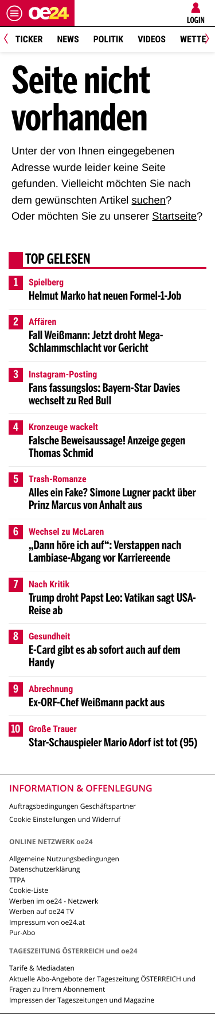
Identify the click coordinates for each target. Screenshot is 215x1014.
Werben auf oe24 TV (41, 911)
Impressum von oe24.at (47, 922)
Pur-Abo (22, 932)
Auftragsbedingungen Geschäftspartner (72, 806)
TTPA (17, 880)
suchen (149, 200)
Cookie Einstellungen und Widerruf (64, 819)
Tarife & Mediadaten (42, 968)
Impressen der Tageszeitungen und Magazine (81, 1000)
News (68, 39)
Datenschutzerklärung (44, 869)
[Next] (205, 40)
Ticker (29, 39)
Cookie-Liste (28, 890)
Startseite (174, 216)
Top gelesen (58, 260)
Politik (108, 39)
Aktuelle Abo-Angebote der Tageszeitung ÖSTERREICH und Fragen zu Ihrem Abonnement (102, 984)
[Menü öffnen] (14, 13)
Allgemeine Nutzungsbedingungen (64, 859)
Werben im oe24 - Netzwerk (53, 901)
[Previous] (10, 40)
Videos (152, 39)
